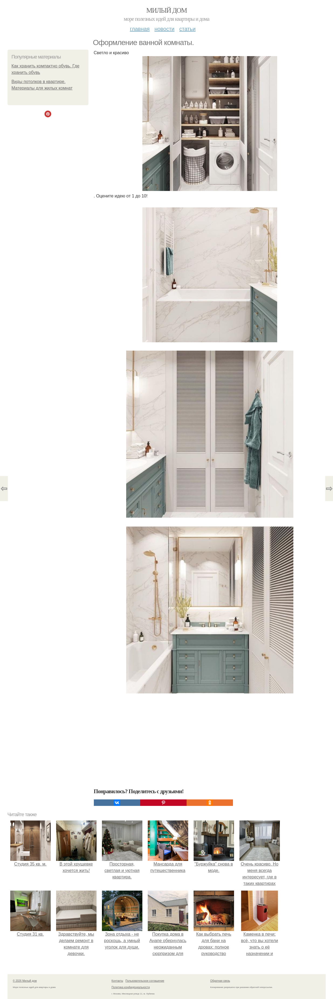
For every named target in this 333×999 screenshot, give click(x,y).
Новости (164, 29)
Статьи (187, 29)
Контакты (117, 980)
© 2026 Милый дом (25, 980)
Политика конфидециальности (131, 987)
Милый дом (166, 10)
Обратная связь (220, 980)
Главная (140, 29)
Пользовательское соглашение (144, 980)
